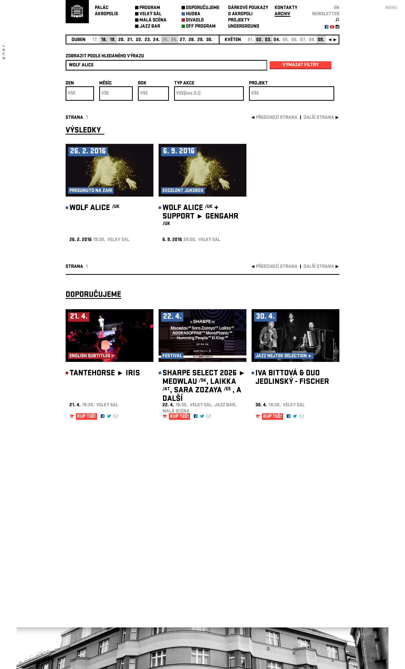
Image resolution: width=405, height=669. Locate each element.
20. (121, 40)
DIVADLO (195, 21)
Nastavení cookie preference (86, 599)
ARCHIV (282, 14)
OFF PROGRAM (201, 27)
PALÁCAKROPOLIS (106, 11)
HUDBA (193, 14)
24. (156, 40)
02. (259, 40)
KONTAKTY (286, 8)
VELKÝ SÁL (150, 14)
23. (148, 40)
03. (268, 40)
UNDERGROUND (243, 27)
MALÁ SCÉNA (153, 21)
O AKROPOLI (240, 14)
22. (139, 40)
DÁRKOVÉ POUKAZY (248, 8)
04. (277, 40)
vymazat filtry (300, 65)
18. (104, 40)
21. (130, 40)
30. (209, 40)
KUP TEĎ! (86, 417)
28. (192, 40)
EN (336, 8)
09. (321, 40)
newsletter (325, 14)
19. (113, 40)
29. (200, 40)
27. (183, 40)
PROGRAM (149, 8)
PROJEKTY (239, 21)
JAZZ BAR (149, 27)
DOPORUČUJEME (202, 8)
